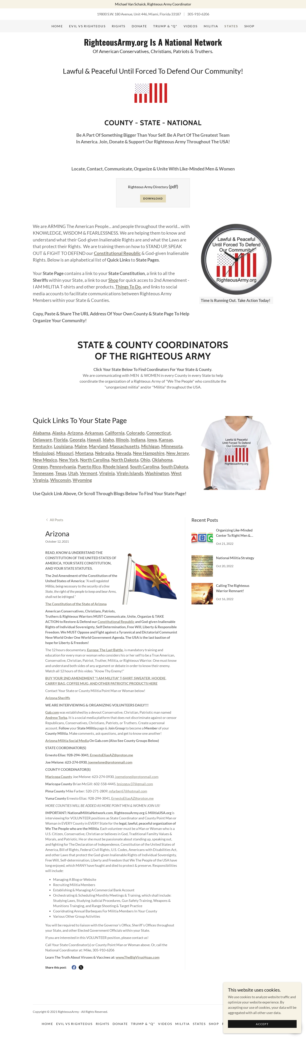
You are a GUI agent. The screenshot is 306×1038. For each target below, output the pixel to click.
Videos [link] (191, 26)
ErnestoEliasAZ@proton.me (111, 755)
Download (153, 198)
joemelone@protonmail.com (110, 762)
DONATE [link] (139, 26)
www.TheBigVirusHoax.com (137, 957)
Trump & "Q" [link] (165, 26)
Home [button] (47, 1024)
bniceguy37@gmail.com (135, 784)
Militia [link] (211, 26)
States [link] (231, 26)
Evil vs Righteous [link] (87, 26)
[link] (152, 44)
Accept (262, 1032)
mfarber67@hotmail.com (128, 791)
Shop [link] (249, 26)
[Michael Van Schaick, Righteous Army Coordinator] (153, 4)
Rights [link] (118, 26)
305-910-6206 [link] (198, 14)
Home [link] (57, 26)
